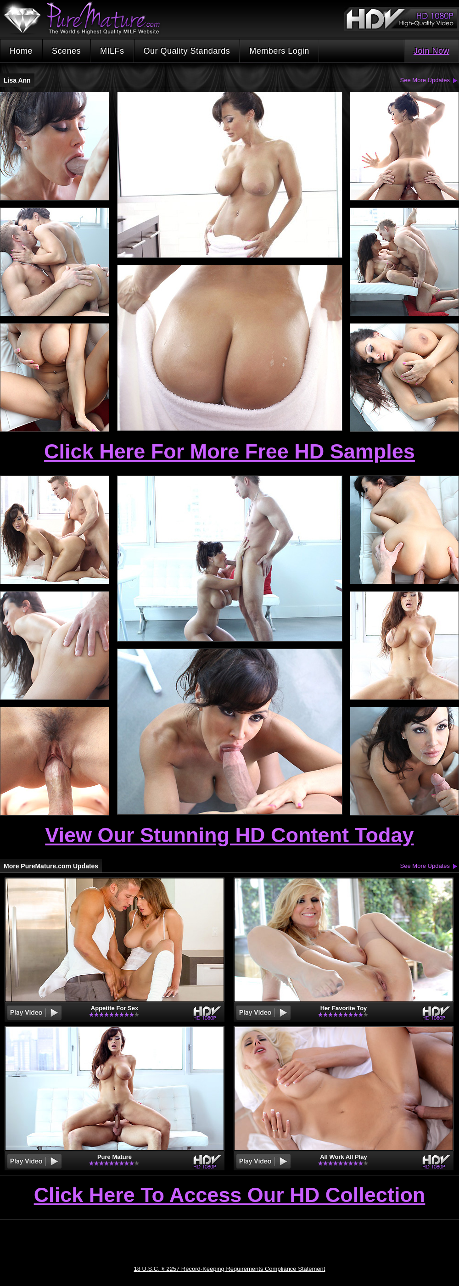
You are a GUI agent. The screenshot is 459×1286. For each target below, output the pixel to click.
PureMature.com (86, 18)
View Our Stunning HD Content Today (229, 835)
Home (21, 51)
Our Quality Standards (187, 51)
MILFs (112, 51)
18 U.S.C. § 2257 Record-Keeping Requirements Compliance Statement (229, 1268)
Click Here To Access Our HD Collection (229, 1196)
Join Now (431, 51)
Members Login (279, 51)
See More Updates (425, 80)
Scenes (66, 51)
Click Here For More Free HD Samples (229, 451)
